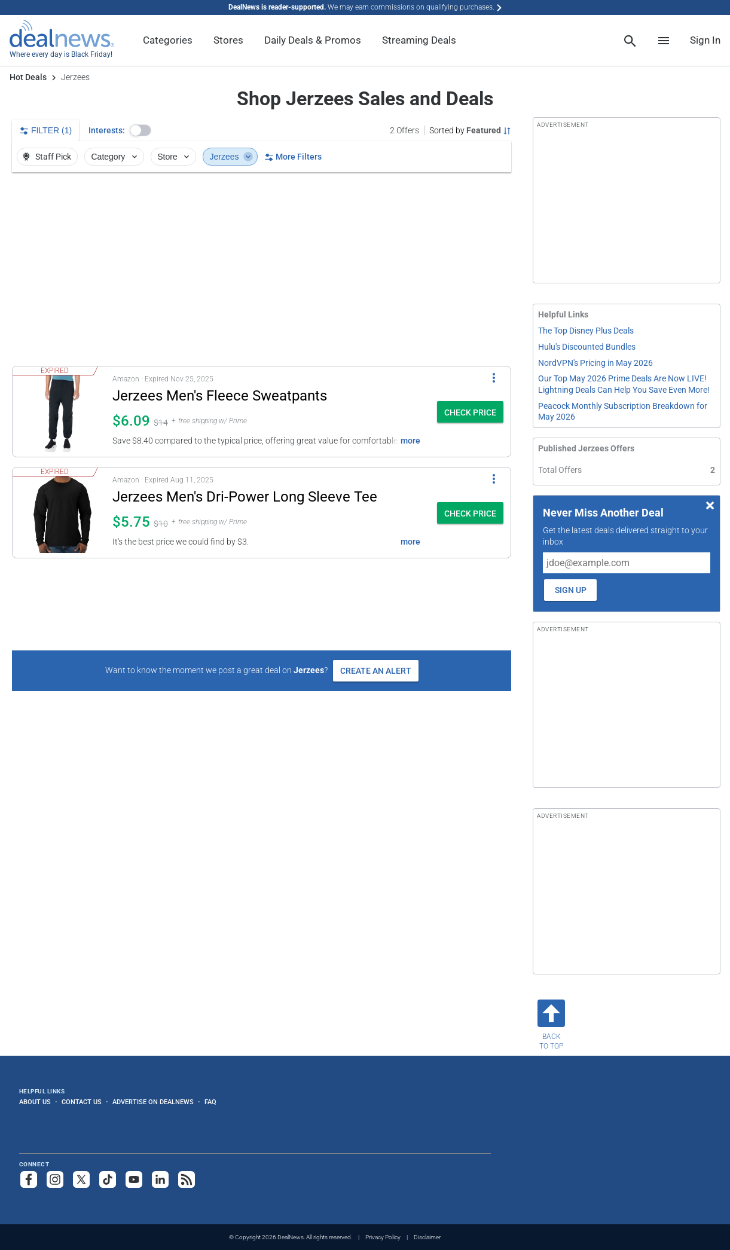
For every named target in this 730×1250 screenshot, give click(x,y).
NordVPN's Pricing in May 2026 (595, 363)
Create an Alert (375, 671)
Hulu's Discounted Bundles (587, 347)
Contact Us (82, 1102)
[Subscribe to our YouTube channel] (133, 1179)
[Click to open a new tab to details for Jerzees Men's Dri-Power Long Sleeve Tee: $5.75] (62, 512)
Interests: (106, 130)
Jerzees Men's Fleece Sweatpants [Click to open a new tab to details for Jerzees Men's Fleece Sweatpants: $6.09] (219, 395)
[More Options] (494, 377)
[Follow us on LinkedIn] (160, 1179)
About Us (35, 1102)
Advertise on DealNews (153, 1102)
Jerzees (231, 156)
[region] (261, 269)
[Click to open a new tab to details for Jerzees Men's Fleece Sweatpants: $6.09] (62, 411)
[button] (140, 130)
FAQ (210, 1102)
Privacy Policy (383, 1237)
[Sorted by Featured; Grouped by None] (470, 130)
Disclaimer (427, 1237)
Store (174, 156)
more (410, 440)
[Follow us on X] (81, 1179)
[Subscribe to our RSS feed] (186, 1179)
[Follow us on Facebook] (28, 1179)
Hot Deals (28, 77)
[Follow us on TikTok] (107, 1179)
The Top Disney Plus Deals (586, 330)
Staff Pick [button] (46, 156)
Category (115, 156)
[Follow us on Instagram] (55, 1179)
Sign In (705, 40)
